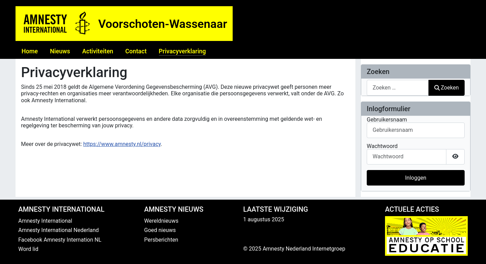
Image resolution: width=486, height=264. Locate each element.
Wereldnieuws (161, 221)
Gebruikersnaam (387, 120)
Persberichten (161, 239)
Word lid (28, 249)
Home (30, 51)
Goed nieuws (160, 230)
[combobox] (398, 87)
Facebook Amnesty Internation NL (59, 239)
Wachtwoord (382, 146)
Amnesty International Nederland (58, 230)
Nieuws (60, 51)
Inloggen (415, 178)
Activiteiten (97, 51)
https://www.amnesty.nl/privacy (122, 144)
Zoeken (446, 87)
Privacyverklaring (182, 51)
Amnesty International (45, 221)
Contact (136, 51)
